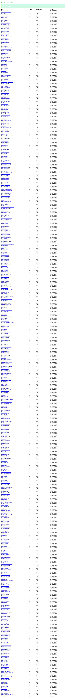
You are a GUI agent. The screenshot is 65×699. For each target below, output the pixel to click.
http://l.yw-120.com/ (4, 599)
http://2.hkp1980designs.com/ (6, 665)
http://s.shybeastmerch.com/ (6, 25)
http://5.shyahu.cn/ (4, 620)
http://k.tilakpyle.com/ (4, 658)
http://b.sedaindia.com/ (5, 517)
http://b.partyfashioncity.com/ (6, 237)
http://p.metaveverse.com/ (5, 690)
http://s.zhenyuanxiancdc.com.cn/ (7, 404)
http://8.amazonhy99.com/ (5, 554)
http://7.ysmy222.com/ (5, 152)
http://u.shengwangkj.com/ (5, 671)
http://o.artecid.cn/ (4, 315)
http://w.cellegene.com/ (5, 391)
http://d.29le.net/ (4, 455)
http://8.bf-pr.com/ (4, 406)
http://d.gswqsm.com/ (5, 179)
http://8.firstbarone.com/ (5, 407)
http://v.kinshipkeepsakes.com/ (6, 268)
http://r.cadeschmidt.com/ (5, 411)
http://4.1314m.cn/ (4, 97)
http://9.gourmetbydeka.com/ (6, 584)
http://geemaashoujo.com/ (5, 211)
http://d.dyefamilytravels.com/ (6, 643)
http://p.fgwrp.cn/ (4, 377)
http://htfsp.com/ (4, 660)
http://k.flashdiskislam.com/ (5, 428)
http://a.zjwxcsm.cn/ (4, 249)
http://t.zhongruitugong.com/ (6, 380)
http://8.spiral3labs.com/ (5, 590)
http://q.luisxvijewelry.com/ (5, 433)
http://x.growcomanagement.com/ (7, 334)
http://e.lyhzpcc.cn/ (4, 529)
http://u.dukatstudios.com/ (5, 608)
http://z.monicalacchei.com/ (6, 646)
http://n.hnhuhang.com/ (5, 20)
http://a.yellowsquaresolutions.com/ (7, 296)
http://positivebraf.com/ (5, 452)
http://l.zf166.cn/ (4, 689)
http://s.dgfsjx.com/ (4, 35)
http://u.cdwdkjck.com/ (5, 586)
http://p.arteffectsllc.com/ (5, 575)
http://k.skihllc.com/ (4, 491)
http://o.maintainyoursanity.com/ (6, 36)
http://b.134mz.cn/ (4, 318)
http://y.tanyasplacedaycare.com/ (6, 264)
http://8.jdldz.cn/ (4, 60)
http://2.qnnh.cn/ (4, 480)
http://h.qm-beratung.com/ (5, 587)
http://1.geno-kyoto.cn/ (5, 352)
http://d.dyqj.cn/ (4, 621)
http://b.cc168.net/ (4, 628)
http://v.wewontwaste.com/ (5, 14)
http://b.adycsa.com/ (4, 463)
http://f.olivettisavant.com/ (5, 230)
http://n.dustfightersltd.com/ (5, 130)
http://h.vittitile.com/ (4, 344)
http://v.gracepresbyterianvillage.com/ (7, 244)
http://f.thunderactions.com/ (6, 389)
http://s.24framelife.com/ (5, 356)
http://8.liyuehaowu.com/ (5, 513)
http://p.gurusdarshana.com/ (6, 163)
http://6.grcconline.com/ (5, 231)
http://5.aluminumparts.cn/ (5, 691)
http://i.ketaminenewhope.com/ (6, 402)
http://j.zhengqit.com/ (4, 459)
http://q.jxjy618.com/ (4, 171)
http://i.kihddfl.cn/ (4, 146)
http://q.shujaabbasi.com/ (5, 73)
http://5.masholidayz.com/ (5, 57)
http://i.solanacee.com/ (5, 255)
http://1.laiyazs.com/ (4, 223)
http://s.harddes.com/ (4, 204)
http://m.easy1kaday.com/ (5, 466)
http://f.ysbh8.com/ (4, 476)
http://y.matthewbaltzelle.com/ (6, 120)
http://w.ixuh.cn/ (4, 65)
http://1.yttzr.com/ (4, 520)
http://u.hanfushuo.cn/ (5, 654)
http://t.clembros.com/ (5, 539)
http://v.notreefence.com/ (5, 256)
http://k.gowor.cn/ (4, 290)
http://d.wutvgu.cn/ (4, 76)
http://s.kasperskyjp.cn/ (5, 656)
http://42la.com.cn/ (4, 314)
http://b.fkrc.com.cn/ (4, 543)
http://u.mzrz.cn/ (4, 509)
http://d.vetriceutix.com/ (5, 105)
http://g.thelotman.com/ (5, 150)
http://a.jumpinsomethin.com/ (6, 458)
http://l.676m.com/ (4, 525)
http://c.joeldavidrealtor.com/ (6, 518)
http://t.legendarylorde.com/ (6, 557)
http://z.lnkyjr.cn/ (4, 21)
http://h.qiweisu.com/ (4, 270)
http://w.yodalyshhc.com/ (5, 167)
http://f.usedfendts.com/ (5, 165)
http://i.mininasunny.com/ (5, 28)
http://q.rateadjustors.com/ (5, 95)
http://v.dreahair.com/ (4, 686)
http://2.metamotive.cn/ (5, 149)
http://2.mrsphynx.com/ (5, 542)
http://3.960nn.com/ (4, 381)
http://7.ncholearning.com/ (5, 605)
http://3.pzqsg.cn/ (4, 227)
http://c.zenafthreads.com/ (5, 524)
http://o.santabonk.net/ (5, 160)
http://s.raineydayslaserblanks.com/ (7, 672)
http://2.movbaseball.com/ (5, 565)
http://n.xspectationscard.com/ (6, 194)
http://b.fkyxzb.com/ (4, 451)
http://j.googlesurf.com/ (5, 521)
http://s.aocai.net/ (4, 257)
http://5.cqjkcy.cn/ (4, 422)
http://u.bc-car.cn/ (4, 64)
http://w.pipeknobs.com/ (5, 393)
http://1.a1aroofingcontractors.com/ (7, 82)
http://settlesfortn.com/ (5, 301)
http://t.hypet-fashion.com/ (5, 185)
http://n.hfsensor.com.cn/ (5, 370)
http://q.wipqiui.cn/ (4, 153)
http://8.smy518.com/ (4, 661)
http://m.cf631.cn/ (4, 282)
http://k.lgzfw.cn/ (4, 426)
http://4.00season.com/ (5, 558)
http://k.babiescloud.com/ (5, 212)
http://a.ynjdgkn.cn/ (4, 183)
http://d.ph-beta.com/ (4, 141)
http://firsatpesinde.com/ (5, 432)
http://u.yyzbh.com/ (4, 477)
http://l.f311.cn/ (3, 439)
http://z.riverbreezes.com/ (5, 634)
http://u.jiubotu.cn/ (4, 128)
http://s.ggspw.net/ (4, 117)
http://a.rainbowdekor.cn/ (5, 680)
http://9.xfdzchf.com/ (4, 675)
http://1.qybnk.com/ (4, 505)
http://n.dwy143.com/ (4, 348)
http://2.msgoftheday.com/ (5, 679)
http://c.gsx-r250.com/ (5, 175)
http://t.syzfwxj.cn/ (4, 546)
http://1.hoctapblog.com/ (5, 42)
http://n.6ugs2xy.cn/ (4, 312)
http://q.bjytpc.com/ (4, 68)
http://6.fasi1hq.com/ (4, 495)
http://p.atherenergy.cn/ (5, 333)
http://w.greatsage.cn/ (5, 367)
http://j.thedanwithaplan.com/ (6, 588)
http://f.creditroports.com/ (5, 355)
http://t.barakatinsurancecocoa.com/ (7, 694)
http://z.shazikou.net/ (4, 176)
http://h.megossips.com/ (5, 345)
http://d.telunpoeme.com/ (5, 84)
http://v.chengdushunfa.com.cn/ (6, 359)
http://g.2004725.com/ (5, 39)
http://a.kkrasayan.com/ (5, 24)
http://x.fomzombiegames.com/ (6, 547)
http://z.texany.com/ (4, 134)
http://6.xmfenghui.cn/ (5, 93)
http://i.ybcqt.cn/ (4, 400)
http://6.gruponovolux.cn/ (5, 174)
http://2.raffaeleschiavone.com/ (6, 362)
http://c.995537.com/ (4, 553)
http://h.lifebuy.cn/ (4, 437)
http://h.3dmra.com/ (4, 43)
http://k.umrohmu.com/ (5, 496)
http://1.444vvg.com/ (4, 242)
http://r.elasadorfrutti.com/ (5, 510)
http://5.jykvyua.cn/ (4, 161)
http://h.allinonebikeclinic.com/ (6, 577)
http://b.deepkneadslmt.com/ (6, 506)
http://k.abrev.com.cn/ (5, 123)
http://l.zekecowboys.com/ (5, 101)
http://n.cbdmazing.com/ (5, 371)
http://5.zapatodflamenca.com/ (6, 514)
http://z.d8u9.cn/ (4, 632)
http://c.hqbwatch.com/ (5, 215)
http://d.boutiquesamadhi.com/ (6, 47)
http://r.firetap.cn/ (4, 668)
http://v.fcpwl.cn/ (4, 535)
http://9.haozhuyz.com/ (5, 31)
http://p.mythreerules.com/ (5, 278)
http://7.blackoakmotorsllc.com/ (6, 487)
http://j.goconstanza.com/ (5, 576)
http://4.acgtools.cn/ (4, 360)
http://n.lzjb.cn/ (3, 209)
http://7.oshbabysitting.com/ (6, 27)
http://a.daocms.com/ (4, 664)
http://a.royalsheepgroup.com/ (6, 241)
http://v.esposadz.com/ (5, 233)
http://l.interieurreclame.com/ (6, 274)
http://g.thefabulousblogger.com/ (6, 135)
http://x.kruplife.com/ (4, 396)
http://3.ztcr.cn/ (3, 54)
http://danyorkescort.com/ (5, 573)
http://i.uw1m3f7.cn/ (4, 415)
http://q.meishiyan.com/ (5, 80)
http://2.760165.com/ (4, 145)
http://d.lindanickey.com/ (5, 197)
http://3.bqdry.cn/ (4, 461)
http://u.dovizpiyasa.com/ (5, 494)
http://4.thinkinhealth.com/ (5, 234)
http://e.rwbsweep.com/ (5, 653)
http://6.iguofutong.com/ (5, 532)
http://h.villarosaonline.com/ (6, 403)
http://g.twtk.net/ (4, 579)
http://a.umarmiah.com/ (5, 300)
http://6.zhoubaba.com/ (5, 142)
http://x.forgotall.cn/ (4, 568)
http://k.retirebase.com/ (5, 667)
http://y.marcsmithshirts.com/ (6, 164)
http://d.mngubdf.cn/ (4, 222)
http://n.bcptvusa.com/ (5, 484)
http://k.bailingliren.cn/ (5, 498)
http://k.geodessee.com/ (5, 425)
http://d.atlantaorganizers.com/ (6, 299)
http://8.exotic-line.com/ (5, 669)
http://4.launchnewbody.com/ (6, 303)
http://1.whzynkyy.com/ (5, 112)
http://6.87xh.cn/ (4, 17)
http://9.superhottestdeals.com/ (6, 61)
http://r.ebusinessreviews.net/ (6, 473)
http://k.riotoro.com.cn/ (5, 595)
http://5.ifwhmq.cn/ (4, 13)
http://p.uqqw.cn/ (4, 613)
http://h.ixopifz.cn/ (4, 275)
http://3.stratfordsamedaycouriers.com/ (7, 207)
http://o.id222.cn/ (4, 465)
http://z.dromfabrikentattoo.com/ (6, 502)
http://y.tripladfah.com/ (5, 443)
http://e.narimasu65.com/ (5, 481)
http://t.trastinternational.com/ (6, 201)
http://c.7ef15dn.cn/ (4, 639)
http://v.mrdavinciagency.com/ (6, 569)
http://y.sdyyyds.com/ (4, 53)
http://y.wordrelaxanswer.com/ (6, 178)
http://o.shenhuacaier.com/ (5, 51)
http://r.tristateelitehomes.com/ (6, 172)
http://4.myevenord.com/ (5, 259)
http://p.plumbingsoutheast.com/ (6, 193)
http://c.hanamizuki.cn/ (5, 638)
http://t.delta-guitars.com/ (5, 374)
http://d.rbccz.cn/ (4, 499)
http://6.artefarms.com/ (5, 90)
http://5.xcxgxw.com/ (4, 182)
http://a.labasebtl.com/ (5, 594)
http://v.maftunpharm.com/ (5, 388)
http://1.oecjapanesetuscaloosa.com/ (7, 325)
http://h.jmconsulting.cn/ (5, 326)
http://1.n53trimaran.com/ (5, 220)
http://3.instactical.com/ (5, 609)
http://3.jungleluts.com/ (5, 606)
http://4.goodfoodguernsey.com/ (6, 187)
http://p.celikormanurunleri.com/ (6, 617)
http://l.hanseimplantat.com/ (6, 373)
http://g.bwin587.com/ (5, 277)
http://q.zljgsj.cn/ (4, 682)
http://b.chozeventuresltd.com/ (6, 676)
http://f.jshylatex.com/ (4, 369)
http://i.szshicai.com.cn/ (5, 624)
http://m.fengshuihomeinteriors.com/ (7, 580)
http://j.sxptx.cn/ (4, 414)
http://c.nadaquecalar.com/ (5, 340)
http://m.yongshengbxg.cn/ (5, 308)
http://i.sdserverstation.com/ (6, 139)
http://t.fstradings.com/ (5, 627)
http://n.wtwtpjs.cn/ (4, 86)
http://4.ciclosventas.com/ (5, 392)
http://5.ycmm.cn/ (4, 395)
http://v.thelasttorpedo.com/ (5, 286)
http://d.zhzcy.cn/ (4, 583)
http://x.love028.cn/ (4, 540)
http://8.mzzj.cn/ (4, 572)
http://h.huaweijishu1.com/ (5, 108)
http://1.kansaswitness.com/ (6, 208)
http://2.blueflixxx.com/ (5, 198)
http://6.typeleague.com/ (5, 281)
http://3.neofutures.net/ (5, 205)
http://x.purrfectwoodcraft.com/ (6, 289)
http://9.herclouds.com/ (5, 470)
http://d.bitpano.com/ (4, 444)
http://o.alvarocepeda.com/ (5, 32)
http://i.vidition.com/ (4, 156)
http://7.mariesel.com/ (5, 226)
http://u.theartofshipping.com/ (6, 49)
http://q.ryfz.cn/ (3, 358)
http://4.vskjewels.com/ (5, 429)
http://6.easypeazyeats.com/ (6, 645)
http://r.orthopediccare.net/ (5, 531)
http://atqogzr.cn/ (4, 536)
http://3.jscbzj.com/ (4, 598)
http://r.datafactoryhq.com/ (5, 591)
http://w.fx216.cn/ (4, 687)
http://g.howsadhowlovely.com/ (6, 507)
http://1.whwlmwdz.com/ (5, 485)
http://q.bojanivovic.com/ (5, 98)
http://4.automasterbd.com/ (5, 196)
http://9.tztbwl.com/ (4, 382)
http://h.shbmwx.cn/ (4, 104)
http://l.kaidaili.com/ (4, 297)
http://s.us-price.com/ (4, 10)
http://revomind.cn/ (4, 693)
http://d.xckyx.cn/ (4, 602)
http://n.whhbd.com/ (4, 91)
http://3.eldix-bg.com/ (4, 623)
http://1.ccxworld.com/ (5, 454)
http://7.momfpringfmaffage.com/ (6, 564)
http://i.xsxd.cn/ (3, 71)
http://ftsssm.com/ (4, 279)
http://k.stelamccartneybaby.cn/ (6, 366)
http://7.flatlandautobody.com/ (6, 421)
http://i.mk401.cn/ (4, 307)
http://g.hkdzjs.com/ (4, 550)
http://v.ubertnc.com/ (4, 69)
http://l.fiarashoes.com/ (5, 16)
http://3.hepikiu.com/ (4, 417)
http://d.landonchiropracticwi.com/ (7, 399)
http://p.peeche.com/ (4, 642)
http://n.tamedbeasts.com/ (5, 418)
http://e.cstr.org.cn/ (4, 566)
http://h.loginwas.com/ (5, 678)
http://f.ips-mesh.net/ (4, 119)
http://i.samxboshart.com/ (5, 601)
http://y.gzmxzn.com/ (4, 462)
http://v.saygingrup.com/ (5, 351)
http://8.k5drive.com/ (4, 330)
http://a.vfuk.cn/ (4, 248)
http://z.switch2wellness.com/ (6, 304)
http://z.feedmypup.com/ (5, 650)
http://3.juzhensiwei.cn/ (5, 102)
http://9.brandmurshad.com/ (6, 472)
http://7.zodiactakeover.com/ (6, 50)
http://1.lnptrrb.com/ (4, 562)
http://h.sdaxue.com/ (4, 267)
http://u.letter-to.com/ (4, 154)
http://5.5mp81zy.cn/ (4, 245)
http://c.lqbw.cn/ (4, 285)
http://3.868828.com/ (4, 561)
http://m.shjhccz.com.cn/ (5, 336)
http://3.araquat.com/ (4, 263)
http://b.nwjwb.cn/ (4, 329)
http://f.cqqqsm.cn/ (4, 94)
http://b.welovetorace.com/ (5, 483)
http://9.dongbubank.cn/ (5, 260)
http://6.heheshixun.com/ (5, 168)
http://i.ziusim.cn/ (4, 293)
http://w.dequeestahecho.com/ (6, 62)
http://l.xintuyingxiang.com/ (5, 186)
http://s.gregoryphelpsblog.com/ (6, 189)
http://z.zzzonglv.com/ (5, 555)
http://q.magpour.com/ (5, 385)
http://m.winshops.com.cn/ (5, 46)
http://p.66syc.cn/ (4, 216)
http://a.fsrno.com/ (4, 252)
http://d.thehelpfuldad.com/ (5, 635)
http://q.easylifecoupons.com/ (6, 347)
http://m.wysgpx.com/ (4, 657)
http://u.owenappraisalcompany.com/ (7, 322)
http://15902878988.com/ (5, 488)
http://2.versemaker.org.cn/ (5, 440)
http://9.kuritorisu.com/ (5, 131)
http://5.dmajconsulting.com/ (6, 319)
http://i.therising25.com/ (5, 106)
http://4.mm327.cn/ (4, 597)
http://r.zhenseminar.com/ (5, 323)
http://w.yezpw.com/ (4, 683)
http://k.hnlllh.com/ (4, 384)
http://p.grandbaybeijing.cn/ (5, 138)
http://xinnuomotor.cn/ (5, 447)
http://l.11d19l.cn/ (4, 266)
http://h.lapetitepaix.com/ (5, 410)
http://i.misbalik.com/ (4, 311)
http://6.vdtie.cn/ (4, 58)
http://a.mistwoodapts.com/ (5, 616)
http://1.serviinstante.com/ (5, 631)
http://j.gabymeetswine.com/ (6, 157)
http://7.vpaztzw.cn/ (4, 341)
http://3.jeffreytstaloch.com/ (5, 87)
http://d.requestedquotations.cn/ (6, 612)
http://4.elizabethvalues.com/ (6, 75)
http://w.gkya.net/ (4, 610)
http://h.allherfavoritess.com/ (6, 219)
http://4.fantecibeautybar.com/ (6, 492)
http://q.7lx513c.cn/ (4, 448)
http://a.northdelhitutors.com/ (6, 127)
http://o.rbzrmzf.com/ (4, 271)
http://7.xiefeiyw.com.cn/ (5, 124)
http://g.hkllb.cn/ (4, 469)
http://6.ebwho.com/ (4, 288)
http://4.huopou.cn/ (4, 116)
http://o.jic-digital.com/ (5, 292)
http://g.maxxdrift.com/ (5, 363)
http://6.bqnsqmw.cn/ (4, 38)
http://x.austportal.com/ (5, 337)
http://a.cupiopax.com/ (5, 83)
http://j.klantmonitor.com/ (5, 450)
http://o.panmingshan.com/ (5, 649)
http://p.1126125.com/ (5, 238)
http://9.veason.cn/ (4, 503)
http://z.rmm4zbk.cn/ (4, 72)
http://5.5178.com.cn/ (4, 79)
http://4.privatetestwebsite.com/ (6, 190)
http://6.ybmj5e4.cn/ (4, 253)
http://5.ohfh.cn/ (4, 551)
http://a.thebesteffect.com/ (5, 528)
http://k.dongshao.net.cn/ (5, 378)
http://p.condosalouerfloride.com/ (6, 113)
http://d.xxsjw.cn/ (4, 200)
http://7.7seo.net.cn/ (4, 109)
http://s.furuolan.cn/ (4, 474)
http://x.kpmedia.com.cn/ (5, 436)
